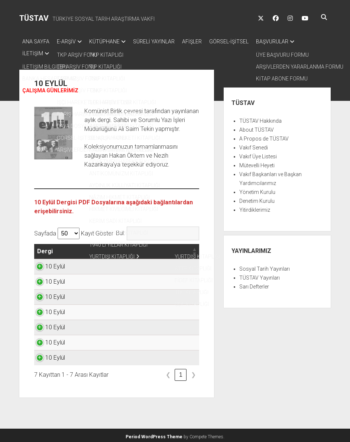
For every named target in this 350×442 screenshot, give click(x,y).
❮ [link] (168, 372)
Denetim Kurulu (257, 199)
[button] (59, 249)
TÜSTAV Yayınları (259, 275)
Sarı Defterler (254, 284)
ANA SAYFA (35, 41)
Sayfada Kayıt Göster (73, 231)
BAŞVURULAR (294, 41)
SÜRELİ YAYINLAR (165, 41)
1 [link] (180, 372)
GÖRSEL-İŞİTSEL (247, 41)
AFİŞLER (207, 41)
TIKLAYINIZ (176, 264)
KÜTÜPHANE (112, 41)
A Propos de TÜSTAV (264, 136)
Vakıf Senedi (253, 145)
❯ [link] (193, 372)
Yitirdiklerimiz (254, 208)
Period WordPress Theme (154, 434)
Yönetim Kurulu (257, 190)
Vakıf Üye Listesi (258, 154)
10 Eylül (47, 264)
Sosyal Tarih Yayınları (264, 267)
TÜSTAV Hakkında (260, 119)
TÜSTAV (34, 18)
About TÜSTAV (256, 128)
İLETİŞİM (32, 51)
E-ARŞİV (70, 41)
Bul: (120, 230)
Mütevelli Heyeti (257, 163)
